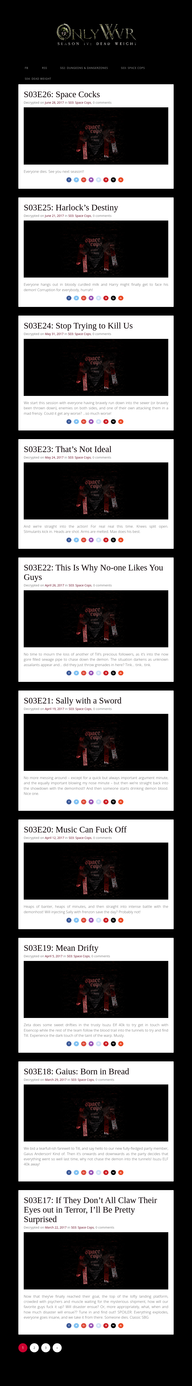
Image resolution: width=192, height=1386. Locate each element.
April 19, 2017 (54, 720)
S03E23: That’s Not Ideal (68, 456)
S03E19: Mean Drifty (61, 963)
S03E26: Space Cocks (62, 94)
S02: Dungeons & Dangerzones (84, 68)
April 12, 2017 (54, 851)
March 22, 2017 (55, 1247)
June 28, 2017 (54, 102)
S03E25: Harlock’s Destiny (71, 209)
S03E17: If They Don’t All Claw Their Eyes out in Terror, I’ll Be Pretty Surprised (90, 1229)
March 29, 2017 (55, 1097)
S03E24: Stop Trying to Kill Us (78, 330)
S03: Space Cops (133, 68)
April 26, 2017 (54, 594)
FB (26, 68)
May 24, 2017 (54, 464)
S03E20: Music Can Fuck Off (75, 842)
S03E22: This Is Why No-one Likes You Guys (93, 581)
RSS (44, 68)
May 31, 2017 (54, 338)
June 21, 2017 (54, 218)
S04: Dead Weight (38, 79)
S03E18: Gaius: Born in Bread (76, 1089)
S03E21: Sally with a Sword (72, 711)
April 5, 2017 (53, 971)
